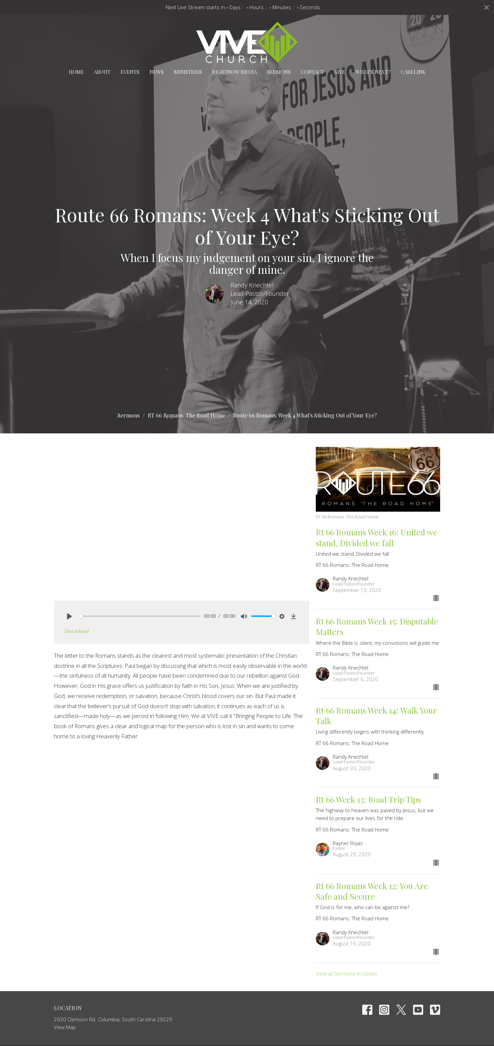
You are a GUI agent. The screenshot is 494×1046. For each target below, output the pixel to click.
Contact (312, 71)
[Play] (69, 616)
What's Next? (373, 71)
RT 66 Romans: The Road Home (186, 415)
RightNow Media (234, 71)
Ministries (188, 71)
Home (76, 71)
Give (339, 71)
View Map (65, 1027)
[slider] (139, 616)
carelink (413, 71)
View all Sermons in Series (346, 973)
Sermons (279, 71)
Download (77, 631)
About (102, 71)
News (156, 71)
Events (130, 71)
